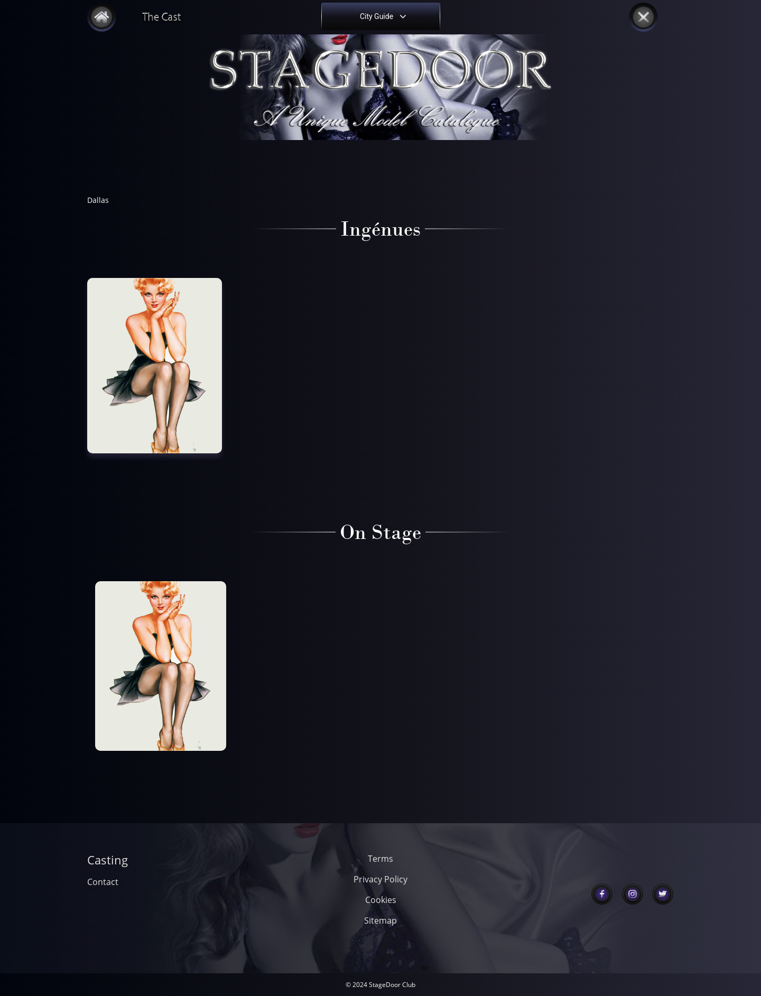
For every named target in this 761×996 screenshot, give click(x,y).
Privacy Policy (380, 879)
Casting (107, 860)
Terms (380, 858)
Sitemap (380, 920)
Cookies (380, 900)
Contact (102, 882)
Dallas (98, 200)
